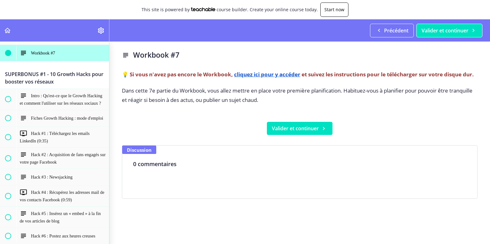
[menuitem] (101, 30)
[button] (8, 30)
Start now (334, 9)
